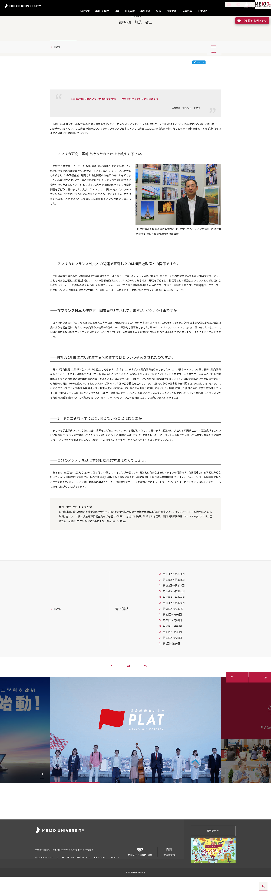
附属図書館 (169, 868)
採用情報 (52, 864)
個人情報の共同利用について (78, 870)
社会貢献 (130, 11)
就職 (158, 11)
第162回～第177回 (173, 639)
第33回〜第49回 (172, 685)
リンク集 (63, 864)
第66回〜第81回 (172, 674)
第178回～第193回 (173, 633)
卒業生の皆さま (117, 864)
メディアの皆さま (97, 864)
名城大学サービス (101, 870)
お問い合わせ (78, 864)
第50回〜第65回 (172, 680)
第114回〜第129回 (173, 656)
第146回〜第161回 (173, 645)
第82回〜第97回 (172, 668)
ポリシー (60, 870)
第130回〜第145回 (173, 651)
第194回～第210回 (173, 627)
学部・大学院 (102, 11)
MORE (202, 11)
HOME (59, 62)
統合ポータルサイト (44, 870)
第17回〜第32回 (172, 691)
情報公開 (40, 864)
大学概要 (187, 11)
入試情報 (85, 11)
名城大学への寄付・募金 (140, 868)
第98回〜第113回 (173, 662)
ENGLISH (115, 870)
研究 (116, 11)
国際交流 (171, 11)
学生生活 (145, 11)
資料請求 (213, 848)
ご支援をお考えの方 (252, 20)
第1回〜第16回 (171, 697)
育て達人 (122, 662)
